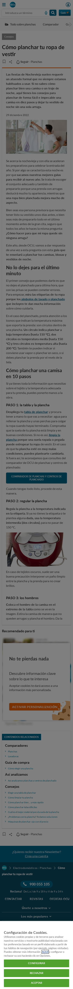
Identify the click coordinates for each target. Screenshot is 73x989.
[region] (36, 955)
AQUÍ (45, 951)
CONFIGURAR (36, 963)
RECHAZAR (36, 973)
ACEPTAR (36, 982)
